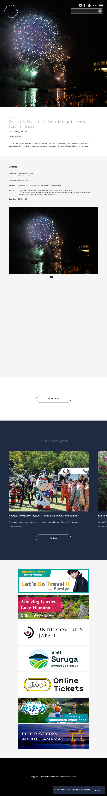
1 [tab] (51, 277)
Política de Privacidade (81, 790)
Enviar (97, 790)
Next (100, 241)
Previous (6, 241)
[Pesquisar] (100, 11)
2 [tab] (55, 277)
